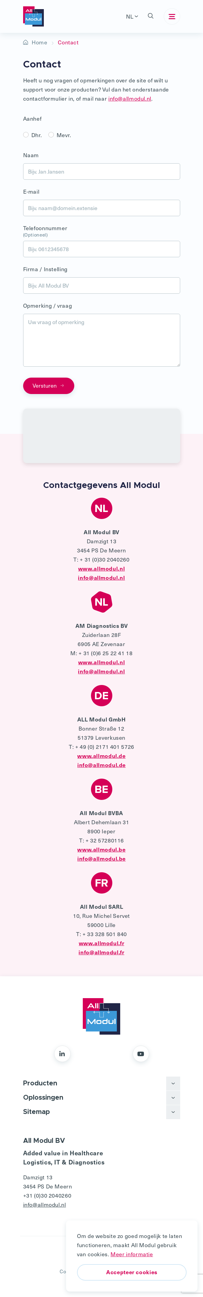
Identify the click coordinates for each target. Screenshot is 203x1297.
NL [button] (130, 16)
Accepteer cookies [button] (131, 1272)
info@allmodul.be (101, 858)
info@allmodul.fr (101, 952)
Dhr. (36, 135)
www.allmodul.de (101, 755)
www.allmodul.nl (101, 568)
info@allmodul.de (101, 765)
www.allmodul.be (101, 849)
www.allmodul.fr (101, 943)
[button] (151, 16)
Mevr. (64, 135)
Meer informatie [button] (131, 1254)
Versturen (49, 385)
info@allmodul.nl (129, 98)
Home (39, 42)
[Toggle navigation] (172, 16)
